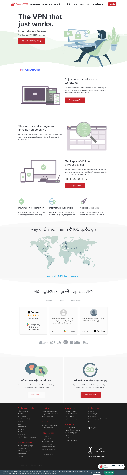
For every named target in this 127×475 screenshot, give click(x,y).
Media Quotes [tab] (76, 300)
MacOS (20, 414)
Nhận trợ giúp (79, 4)
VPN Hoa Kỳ (22, 448)
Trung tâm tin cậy (47, 439)
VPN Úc (20, 456)
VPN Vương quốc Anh (25, 451)
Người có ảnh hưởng (71, 419)
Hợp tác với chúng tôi (71, 414)
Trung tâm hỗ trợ (70, 427)
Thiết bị (68, 4)
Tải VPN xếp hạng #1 (31, 42)
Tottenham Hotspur (70, 411)
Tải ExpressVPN (75, 100)
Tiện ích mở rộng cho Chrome (27, 437)
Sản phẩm (58, 4)
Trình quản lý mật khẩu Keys (50, 425)
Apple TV (21, 429)
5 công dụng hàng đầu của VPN (97, 419)
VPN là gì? (91, 411)
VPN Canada (22, 453)
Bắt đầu (112, 4)
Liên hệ (67, 435)
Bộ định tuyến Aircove (48, 427)
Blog (88, 4)
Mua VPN (67, 438)
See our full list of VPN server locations (63, 276)
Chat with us (36, 395)
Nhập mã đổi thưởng (71, 440)
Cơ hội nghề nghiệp (47, 454)
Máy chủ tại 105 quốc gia (25, 446)
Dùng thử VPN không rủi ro (50, 414)
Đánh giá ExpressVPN (48, 446)
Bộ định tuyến (22, 427)
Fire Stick (21, 432)
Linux (19, 424)
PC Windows (22, 416)
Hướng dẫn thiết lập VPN (72, 430)
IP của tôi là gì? (92, 414)
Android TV (21, 434)
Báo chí (44, 452)
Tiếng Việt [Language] (93, 428)
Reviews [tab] (49, 300)
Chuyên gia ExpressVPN (49, 449)
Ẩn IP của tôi (92, 416)
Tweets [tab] (61, 300)
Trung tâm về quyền (47, 441)
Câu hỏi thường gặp (71, 433)
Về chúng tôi (45, 436)
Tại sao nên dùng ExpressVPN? (41, 4)
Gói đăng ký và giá (47, 416)
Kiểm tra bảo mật (47, 444)
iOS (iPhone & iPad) (24, 419)
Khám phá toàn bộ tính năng (50, 411)
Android (20, 421)
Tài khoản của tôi (97, 4)
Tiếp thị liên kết (69, 416)
